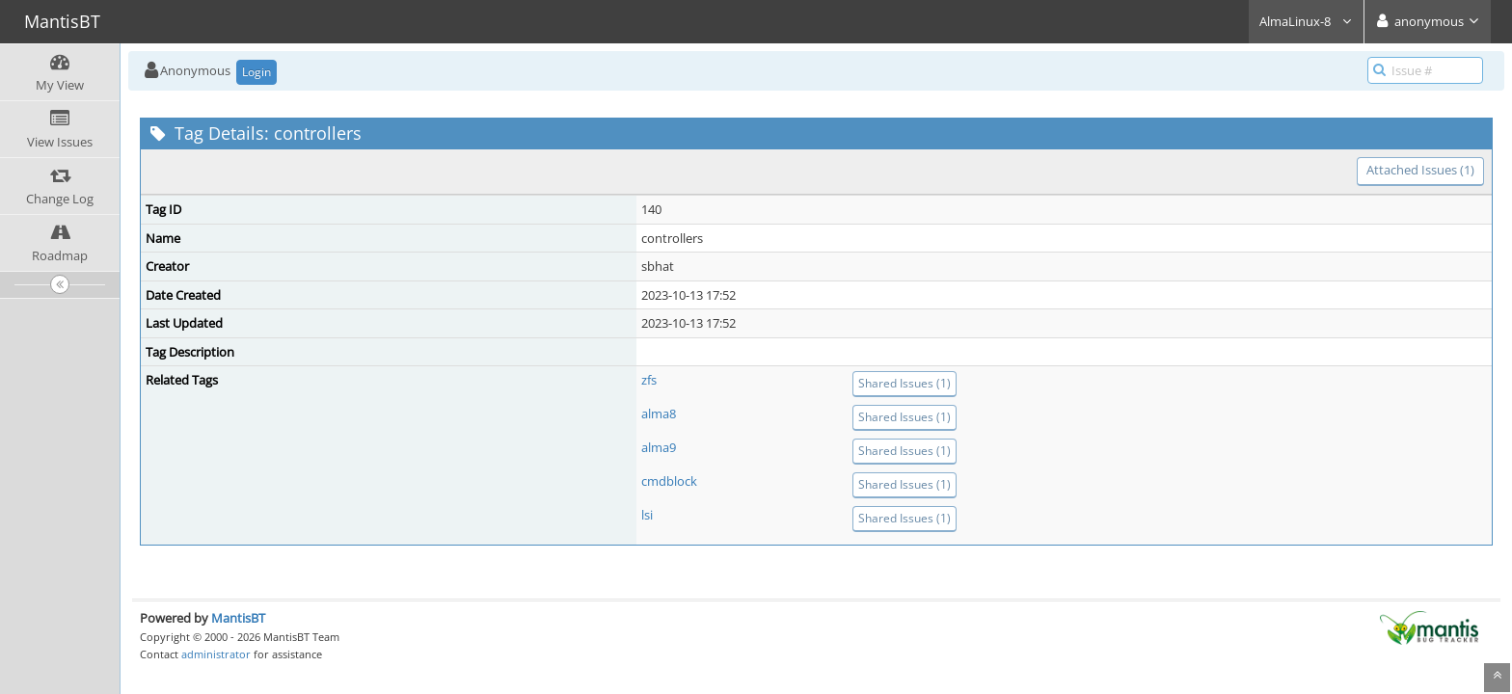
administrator (216, 654)
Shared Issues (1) (904, 383)
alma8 (658, 413)
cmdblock (669, 481)
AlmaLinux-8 (1306, 21)
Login (256, 72)
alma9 (658, 447)
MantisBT (238, 618)
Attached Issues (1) (1420, 169)
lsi (647, 514)
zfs (649, 379)
